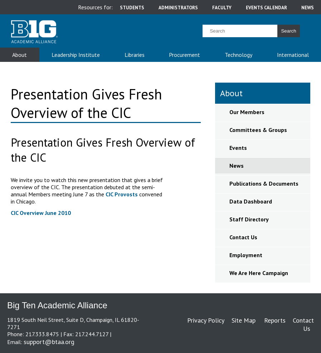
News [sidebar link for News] (236, 165)
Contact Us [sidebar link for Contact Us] (243, 237)
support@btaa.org (49, 342)
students (132, 7)
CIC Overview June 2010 (41, 212)
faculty (222, 7)
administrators (178, 7)
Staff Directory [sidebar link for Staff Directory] (249, 219)
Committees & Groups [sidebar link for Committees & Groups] (258, 129)
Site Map (244, 320)
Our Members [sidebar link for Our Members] (246, 112)
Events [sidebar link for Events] (238, 147)
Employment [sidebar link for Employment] (245, 255)
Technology (238, 54)
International (293, 54)
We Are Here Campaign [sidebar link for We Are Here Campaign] (258, 272)
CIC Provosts (122, 194)
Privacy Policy (205, 320)
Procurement (184, 54)
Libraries (135, 54)
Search (288, 31)
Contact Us (303, 324)
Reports (275, 320)
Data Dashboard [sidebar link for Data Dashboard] (250, 201)
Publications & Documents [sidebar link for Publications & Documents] (263, 183)
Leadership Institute (76, 54)
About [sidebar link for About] (231, 93)
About (19, 54)
